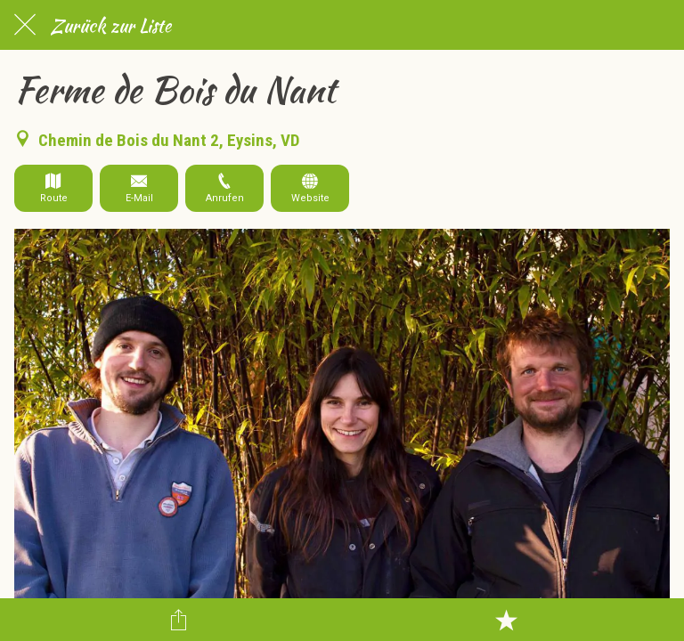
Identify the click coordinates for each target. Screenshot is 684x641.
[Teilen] (178, 619)
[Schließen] (25, 25)
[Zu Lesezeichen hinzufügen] (505, 619)
